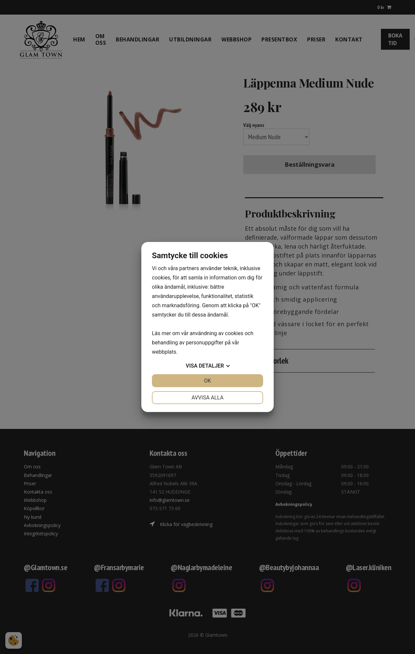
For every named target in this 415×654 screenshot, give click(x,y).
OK (207, 381)
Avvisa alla (208, 397)
